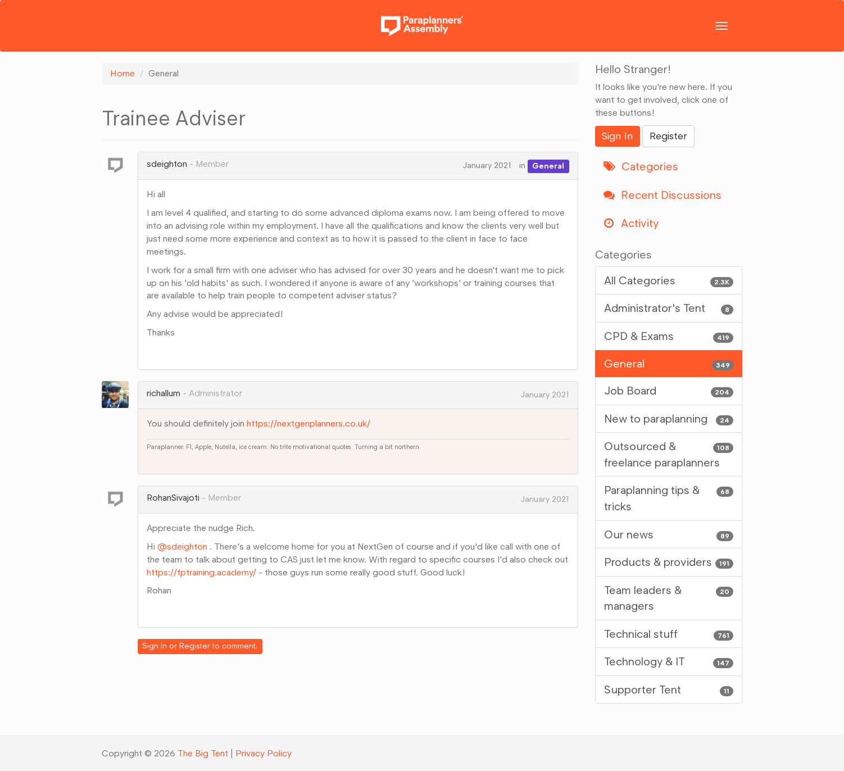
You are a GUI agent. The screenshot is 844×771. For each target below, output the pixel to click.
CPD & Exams (669, 336)
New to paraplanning (669, 419)
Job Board (669, 391)
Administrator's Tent (669, 308)
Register (194, 646)
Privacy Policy (263, 753)
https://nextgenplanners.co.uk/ (308, 423)
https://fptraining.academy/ (201, 572)
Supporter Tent (669, 690)
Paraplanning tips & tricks (669, 497)
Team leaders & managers (669, 597)
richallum (163, 393)
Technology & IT (669, 662)
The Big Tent (203, 753)
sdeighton (167, 163)
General (548, 165)
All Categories (669, 281)
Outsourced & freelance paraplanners (669, 453)
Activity (631, 223)
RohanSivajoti (173, 497)
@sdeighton (182, 546)
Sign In (154, 646)
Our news (669, 535)
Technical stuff (669, 634)
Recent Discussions (662, 195)
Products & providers (669, 562)
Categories (640, 166)
